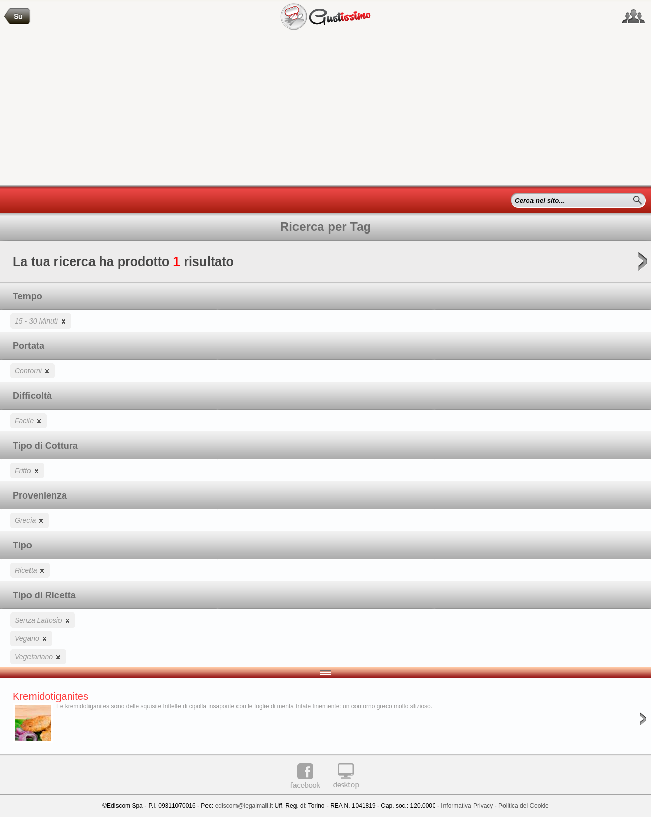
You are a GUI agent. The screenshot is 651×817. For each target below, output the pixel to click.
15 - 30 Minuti (41, 320)
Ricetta (30, 570)
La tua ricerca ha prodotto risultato (325, 265)
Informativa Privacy (467, 805)
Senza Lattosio (43, 620)
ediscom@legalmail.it (244, 805)
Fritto (27, 470)
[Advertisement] (325, 109)
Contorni (32, 370)
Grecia (29, 520)
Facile (28, 420)
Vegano (31, 638)
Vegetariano (38, 656)
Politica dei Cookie (523, 805)
